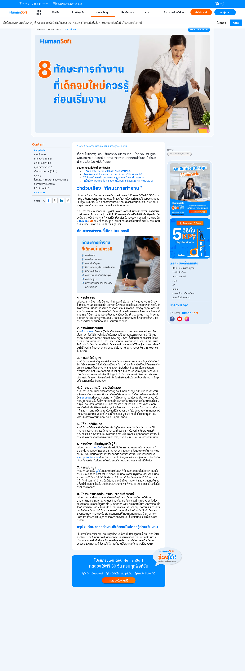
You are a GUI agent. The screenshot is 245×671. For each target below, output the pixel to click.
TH (217, 4)
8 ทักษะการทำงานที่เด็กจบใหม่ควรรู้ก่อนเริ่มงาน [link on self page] (105, 146)
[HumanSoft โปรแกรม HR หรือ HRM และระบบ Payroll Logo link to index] (18, 12)
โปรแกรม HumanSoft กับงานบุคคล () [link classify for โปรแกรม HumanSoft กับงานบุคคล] (51, 179)
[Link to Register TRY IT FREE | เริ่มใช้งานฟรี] (201, 12)
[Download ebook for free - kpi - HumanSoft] (190, 238)
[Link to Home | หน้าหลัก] (38, 12)
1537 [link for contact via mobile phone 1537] (24, 4)
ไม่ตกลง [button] (221, 23)
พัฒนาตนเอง (87, 331)
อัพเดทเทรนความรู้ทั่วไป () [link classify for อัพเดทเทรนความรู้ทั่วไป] (45, 171)
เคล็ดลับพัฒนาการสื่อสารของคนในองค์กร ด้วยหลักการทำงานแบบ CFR (119, 180)
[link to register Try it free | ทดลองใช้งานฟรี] (119, 580)
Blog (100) (39, 150)
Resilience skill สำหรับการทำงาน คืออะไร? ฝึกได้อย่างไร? (113, 174)
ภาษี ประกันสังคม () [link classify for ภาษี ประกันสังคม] (43, 158)
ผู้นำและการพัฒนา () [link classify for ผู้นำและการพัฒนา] (43, 167)
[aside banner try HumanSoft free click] (190, 189)
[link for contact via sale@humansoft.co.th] (67, 3)
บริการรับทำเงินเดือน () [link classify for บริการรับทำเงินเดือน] (44, 184)
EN (221, 4)
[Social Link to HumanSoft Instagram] (187, 318)
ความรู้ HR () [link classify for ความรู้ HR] (40, 154)
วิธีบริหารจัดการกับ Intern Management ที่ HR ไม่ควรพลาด (113, 177)
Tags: (172, 149)
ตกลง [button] (236, 23)
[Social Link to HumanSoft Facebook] (173, 318)
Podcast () (39, 192)
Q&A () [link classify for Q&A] (37, 175)
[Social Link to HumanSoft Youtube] (180, 318)
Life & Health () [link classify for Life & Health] (41, 188)
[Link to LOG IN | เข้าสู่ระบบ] (225, 12)
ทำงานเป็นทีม (97, 447)
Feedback (86, 397)
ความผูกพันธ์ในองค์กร (88, 457)
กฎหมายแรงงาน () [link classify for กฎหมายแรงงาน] (42, 163)
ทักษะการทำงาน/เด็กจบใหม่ (179, 153)
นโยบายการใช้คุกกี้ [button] (132, 22)
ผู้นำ (98, 471)
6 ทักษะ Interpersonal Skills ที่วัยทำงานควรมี (107, 171)
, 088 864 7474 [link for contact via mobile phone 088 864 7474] (39, 3)
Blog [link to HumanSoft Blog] (79, 146)
